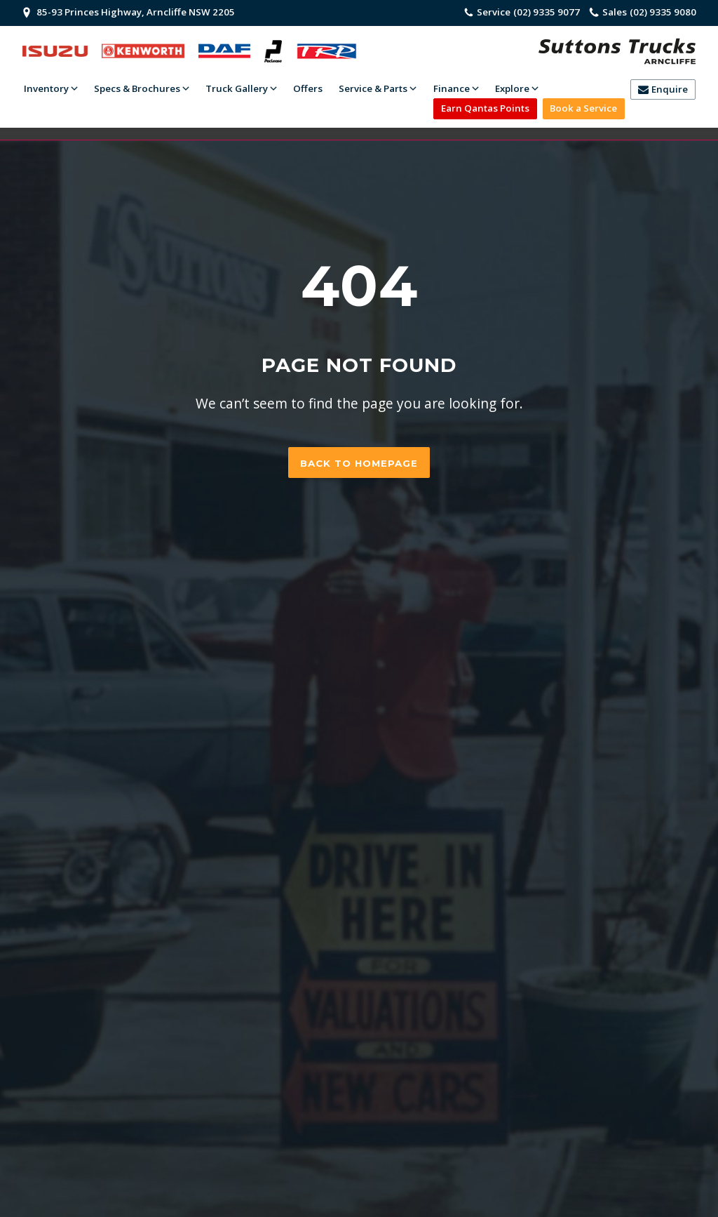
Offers (308, 88)
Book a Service (583, 108)
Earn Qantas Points (485, 108)
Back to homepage (359, 463)
